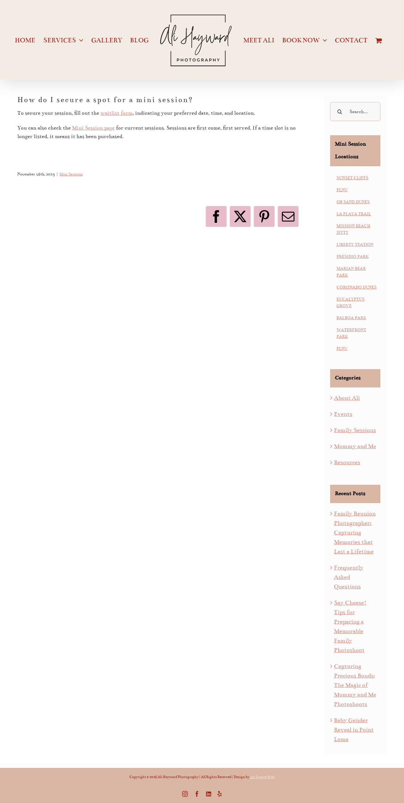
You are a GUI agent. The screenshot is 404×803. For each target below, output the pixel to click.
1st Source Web (262, 777)
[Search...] (355, 111)
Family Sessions (355, 430)
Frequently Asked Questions (348, 577)
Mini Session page (93, 128)
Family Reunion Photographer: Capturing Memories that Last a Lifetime (355, 532)
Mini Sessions (71, 174)
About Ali (347, 397)
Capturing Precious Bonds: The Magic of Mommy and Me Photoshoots (355, 685)
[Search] (339, 111)
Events (343, 414)
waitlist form (116, 113)
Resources (347, 462)
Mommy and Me (355, 446)
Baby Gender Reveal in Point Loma (354, 730)
